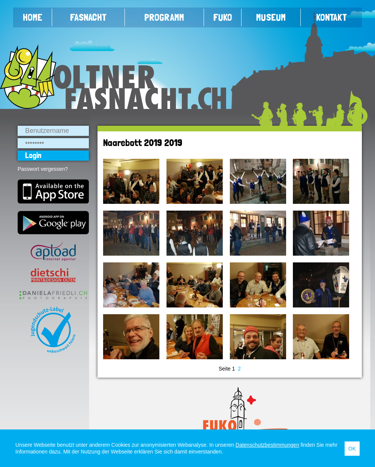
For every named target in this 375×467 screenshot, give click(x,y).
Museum (271, 17)
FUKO (222, 17)
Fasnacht (88, 17)
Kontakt (331, 17)
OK (352, 449)
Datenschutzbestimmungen (267, 445)
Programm (164, 17)
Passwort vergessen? (43, 169)
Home (32, 17)
